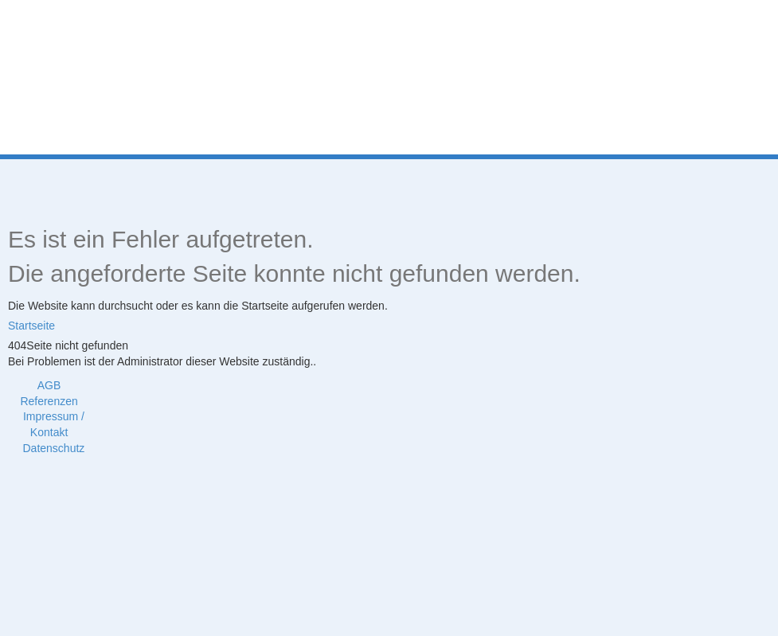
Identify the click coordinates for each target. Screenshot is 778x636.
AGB (49, 385)
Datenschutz (54, 448)
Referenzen (48, 401)
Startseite (31, 325)
